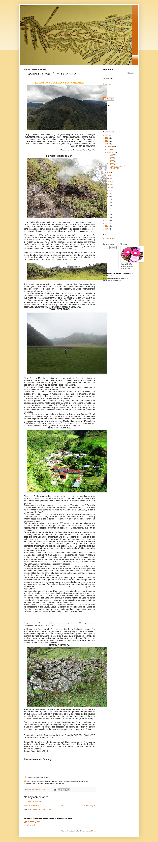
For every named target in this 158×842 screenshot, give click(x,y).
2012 (107, 220)
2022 (107, 191)
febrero (109, 184)
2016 (107, 208)
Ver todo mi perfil (29, 825)
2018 (107, 203)
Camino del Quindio (33, 822)
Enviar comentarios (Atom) (42, 809)
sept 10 (111, 164)
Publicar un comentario (34, 801)
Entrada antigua (89, 806)
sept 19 (111, 158)
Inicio (61, 806)
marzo (109, 181)
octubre (109, 149)
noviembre (110, 146)
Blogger (94, 831)
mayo (109, 175)
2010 (107, 226)
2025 (107, 138)
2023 (107, 144)
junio (109, 172)
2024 (107, 141)
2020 (107, 197)
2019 (107, 200)
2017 (107, 205)
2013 (107, 217)
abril (108, 178)
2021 (107, 194)
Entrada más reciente (31, 806)
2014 (107, 214)
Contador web (107, 84)
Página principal (110, 238)
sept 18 (111, 161)
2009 (107, 229)
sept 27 (111, 155)
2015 (107, 211)
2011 (107, 223)
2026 (107, 135)
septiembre (111, 152)
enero (109, 187)
